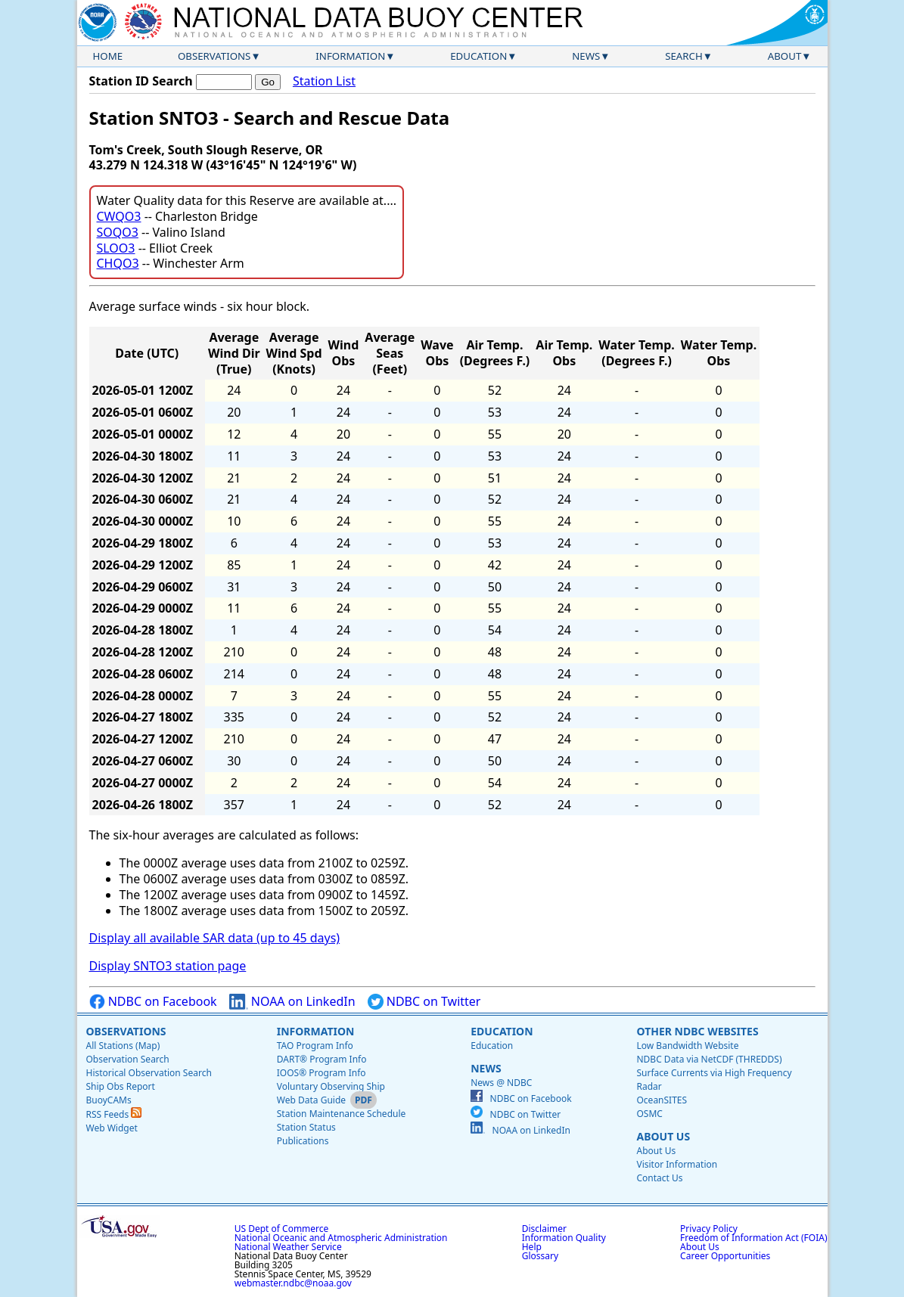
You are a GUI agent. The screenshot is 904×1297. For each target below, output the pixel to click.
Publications (303, 1140)
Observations (214, 56)
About (785, 56)
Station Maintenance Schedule (341, 1113)
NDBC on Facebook (153, 1002)
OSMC (649, 1113)
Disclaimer (544, 1228)
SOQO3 (117, 232)
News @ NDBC (501, 1082)
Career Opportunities (725, 1255)
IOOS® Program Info (321, 1072)
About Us (663, 1136)
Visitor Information (676, 1164)
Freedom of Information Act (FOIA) (753, 1237)
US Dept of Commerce (282, 1228)
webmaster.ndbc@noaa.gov (293, 1283)
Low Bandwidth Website (687, 1045)
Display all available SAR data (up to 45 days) (214, 937)
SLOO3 (116, 248)
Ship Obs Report (120, 1086)
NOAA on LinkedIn (292, 1002)
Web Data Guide (311, 1100)
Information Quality (564, 1237)
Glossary (540, 1255)
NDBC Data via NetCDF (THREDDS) (708, 1059)
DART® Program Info (322, 1059)
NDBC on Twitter (424, 1002)
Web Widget (112, 1128)
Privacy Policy (709, 1228)
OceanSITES (661, 1100)
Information (350, 56)
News (586, 56)
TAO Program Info (315, 1045)
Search (684, 56)
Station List (324, 81)
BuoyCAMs (109, 1100)
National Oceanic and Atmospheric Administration (341, 1237)
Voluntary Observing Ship (331, 1086)
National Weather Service (288, 1246)
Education (478, 56)
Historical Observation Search (149, 1072)
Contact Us (659, 1177)
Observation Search (127, 1059)
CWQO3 (119, 216)
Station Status (306, 1127)
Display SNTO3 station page (168, 965)
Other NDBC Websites (697, 1031)
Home (108, 56)
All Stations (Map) (123, 1045)
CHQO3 (118, 263)
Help (532, 1246)
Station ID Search (141, 81)
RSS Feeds (114, 1114)
